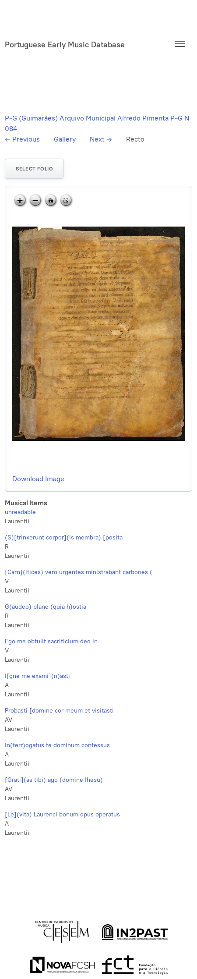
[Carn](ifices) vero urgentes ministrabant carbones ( (78, 572)
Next (101, 139)
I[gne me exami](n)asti (37, 676)
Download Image (38, 479)
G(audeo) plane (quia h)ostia (45, 606)
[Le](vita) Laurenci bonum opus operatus (62, 814)
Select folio (34, 169)
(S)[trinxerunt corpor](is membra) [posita (64, 537)
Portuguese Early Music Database (65, 45)
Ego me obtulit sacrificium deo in (51, 641)
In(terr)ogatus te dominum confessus (57, 745)
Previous (22, 139)
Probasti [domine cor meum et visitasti (59, 710)
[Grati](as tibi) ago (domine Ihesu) (54, 780)
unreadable (20, 512)
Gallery (65, 139)
